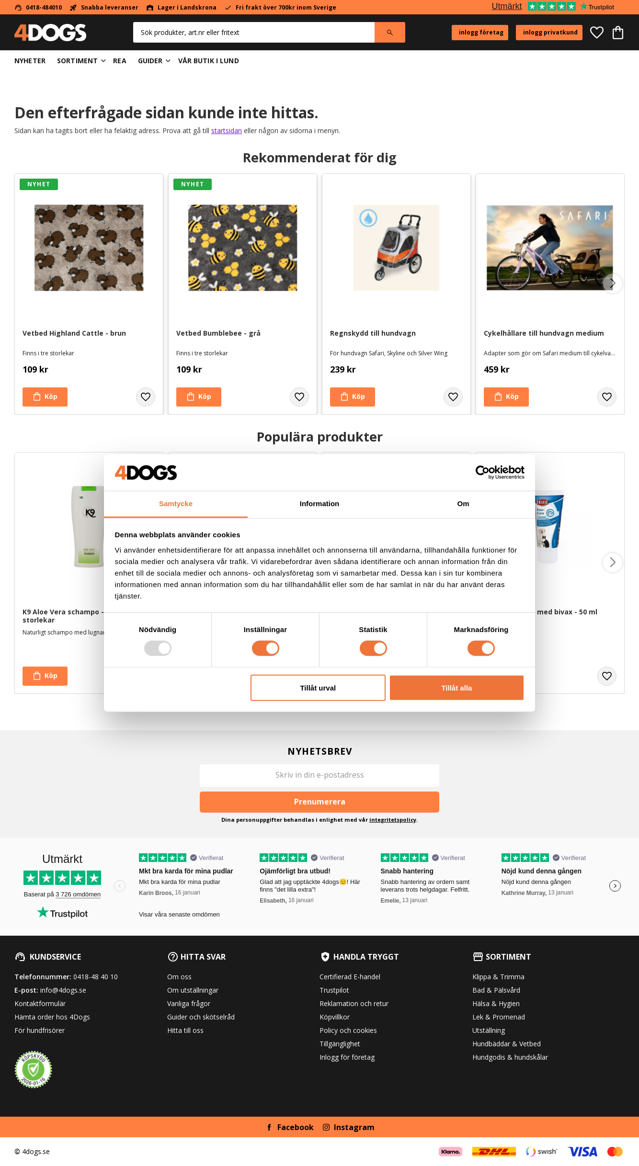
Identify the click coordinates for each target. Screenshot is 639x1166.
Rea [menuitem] (119, 60)
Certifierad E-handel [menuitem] (350, 976)
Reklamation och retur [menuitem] (354, 1003)
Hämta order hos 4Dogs (52, 1016)
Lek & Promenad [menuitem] (498, 1016)
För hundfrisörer (39, 1030)
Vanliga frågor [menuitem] (188, 1003)
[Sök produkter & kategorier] (254, 32)
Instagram (354, 1127)
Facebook (295, 1127)
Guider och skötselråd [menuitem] (201, 1016)
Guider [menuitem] (150, 60)
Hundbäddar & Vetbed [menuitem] (506, 1043)
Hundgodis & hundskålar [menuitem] (510, 1057)
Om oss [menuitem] (179, 976)
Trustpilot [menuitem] (334, 990)
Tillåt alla (456, 687)
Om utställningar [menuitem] (192, 990)
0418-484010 (44, 7)
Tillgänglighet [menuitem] (340, 1043)
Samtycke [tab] (176, 503)
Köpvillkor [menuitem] (335, 1016)
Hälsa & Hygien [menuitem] (496, 1003)
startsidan (226, 130)
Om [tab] (463, 503)
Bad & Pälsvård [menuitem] (496, 990)
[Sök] (390, 32)
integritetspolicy (392, 819)
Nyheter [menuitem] (30, 60)
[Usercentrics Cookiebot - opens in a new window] (483, 472)
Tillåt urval (318, 687)
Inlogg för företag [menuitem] (347, 1057)
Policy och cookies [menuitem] (348, 1030)
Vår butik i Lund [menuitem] (208, 60)
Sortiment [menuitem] (77, 60)
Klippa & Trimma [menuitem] (498, 976)
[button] (597, 32)
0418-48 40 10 (95, 976)
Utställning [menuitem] (488, 1030)
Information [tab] (320, 503)
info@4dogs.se (63, 990)
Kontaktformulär (40, 1003)
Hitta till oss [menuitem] (185, 1030)
